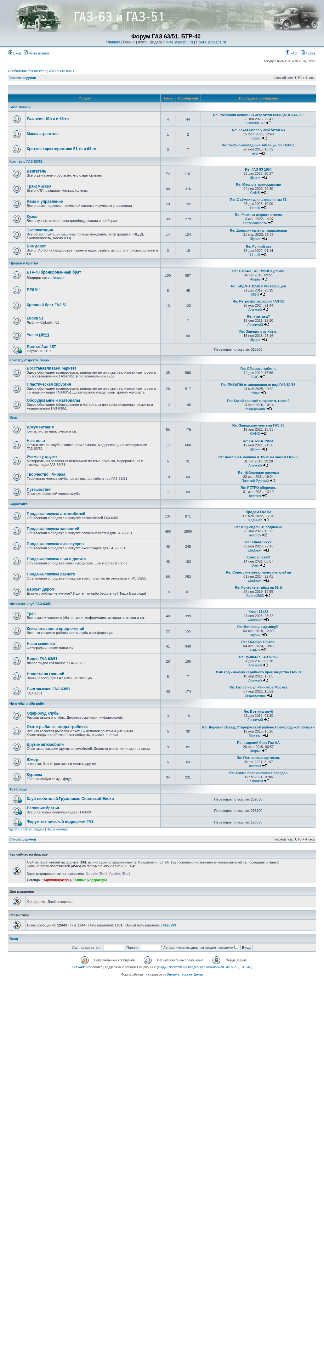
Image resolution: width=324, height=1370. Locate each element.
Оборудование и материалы (53, 400)
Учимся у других (42, 457)
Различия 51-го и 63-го (48, 118)
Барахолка (18, 504)
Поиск (308, 53)
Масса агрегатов (42, 134)
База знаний (20, 107)
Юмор (32, 759)
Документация (40, 427)
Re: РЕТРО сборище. (258, 488)
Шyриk (255, 177)
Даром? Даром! (41, 589)
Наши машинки (41, 644)
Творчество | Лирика (46, 474)
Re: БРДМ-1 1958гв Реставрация (258, 286)
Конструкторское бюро (29, 360)
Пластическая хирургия (49, 384)
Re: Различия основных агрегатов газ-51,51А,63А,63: (258, 115)
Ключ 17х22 (258, 612)
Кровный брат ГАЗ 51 (47, 305)
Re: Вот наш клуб (258, 711)
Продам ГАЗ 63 (258, 512)
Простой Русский (255, 481)
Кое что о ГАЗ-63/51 (26, 161)
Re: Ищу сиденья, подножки (258, 527)
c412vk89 (168, 925)
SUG (255, 377)
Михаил (255, 735)
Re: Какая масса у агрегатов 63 (258, 130)
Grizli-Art (78, 967)
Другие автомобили (45, 744)
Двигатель (37, 171)
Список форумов (22, 78)
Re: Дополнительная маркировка (258, 230)
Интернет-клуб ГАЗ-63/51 (30, 604)
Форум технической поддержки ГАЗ (60, 821)
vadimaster (56, 278)
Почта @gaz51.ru (211, 42)
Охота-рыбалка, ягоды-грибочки (57, 727)
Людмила (255, 520)
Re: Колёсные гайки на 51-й (258, 587)
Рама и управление (45, 201)
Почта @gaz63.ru (178, 42)
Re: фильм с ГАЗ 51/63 (258, 657)
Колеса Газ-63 (258, 557)
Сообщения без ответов (27, 71)
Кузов (32, 216)
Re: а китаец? (258, 316)
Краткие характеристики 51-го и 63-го (61, 149)
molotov (255, 535)
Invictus (255, 496)
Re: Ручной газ (258, 246)
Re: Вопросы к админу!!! (258, 627)
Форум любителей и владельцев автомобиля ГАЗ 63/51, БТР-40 (204, 967)
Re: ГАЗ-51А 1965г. (258, 441)
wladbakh (255, 550)
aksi (255, 153)
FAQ (291, 53)
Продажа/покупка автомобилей (56, 514)
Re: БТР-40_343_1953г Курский (258, 271)
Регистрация (36, 53)
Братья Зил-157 (41, 347)
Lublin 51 (35, 318)
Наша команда (57, 829)
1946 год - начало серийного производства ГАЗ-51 (258, 672)
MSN (255, 294)
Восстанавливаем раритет (51, 368)
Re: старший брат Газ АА (258, 742)
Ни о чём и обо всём (26, 703)
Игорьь (254, 279)
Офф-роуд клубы (43, 713)
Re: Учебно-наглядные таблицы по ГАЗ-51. (258, 145)
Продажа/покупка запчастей (53, 529)
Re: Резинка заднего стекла (258, 215)
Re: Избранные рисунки (258, 472)
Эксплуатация (40, 230)
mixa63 (254, 138)
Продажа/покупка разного (51, 574)
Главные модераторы (90, 880)
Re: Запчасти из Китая (258, 331)
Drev (255, 565)
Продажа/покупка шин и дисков (56, 559)
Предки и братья (23, 263)
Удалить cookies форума (26, 829)
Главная (113, 42)
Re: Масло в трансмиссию (258, 184)
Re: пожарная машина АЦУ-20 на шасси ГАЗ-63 (258, 457)
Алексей (255, 309)
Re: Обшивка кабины (258, 369)
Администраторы (57, 880)
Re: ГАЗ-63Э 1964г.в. (258, 642)
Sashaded (255, 781)
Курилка (34, 775)
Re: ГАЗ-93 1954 (258, 169)
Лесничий (255, 324)
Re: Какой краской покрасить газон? (258, 401)
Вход (15, 53)
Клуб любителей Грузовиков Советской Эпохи (70, 798)
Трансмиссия (39, 186)
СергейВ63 (255, 595)
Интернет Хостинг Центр (185, 974)
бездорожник (255, 409)
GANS (255, 193)
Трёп (31, 613)
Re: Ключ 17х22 (258, 542)
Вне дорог (36, 246)
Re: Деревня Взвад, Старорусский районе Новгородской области (258, 727)
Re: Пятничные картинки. (258, 758)
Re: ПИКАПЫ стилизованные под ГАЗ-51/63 (258, 385)
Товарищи (18, 789)
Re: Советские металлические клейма (258, 572)
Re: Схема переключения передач (258, 773)
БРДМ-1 (34, 290)
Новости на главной (45, 674)
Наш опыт (36, 441)
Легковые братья (43, 808)
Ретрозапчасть (255, 223)
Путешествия (39, 489)
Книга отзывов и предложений (55, 628)
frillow (255, 393)
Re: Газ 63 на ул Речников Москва (258, 687)
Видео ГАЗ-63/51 (42, 659)
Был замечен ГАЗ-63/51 (48, 689)
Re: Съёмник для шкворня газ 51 (258, 199)
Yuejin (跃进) (38, 335)
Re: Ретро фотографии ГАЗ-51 (258, 301)
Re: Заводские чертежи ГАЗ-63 (258, 425)
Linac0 (255, 208)
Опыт (14, 417)
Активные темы (61, 71)
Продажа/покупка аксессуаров (55, 544)
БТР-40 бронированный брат (54, 272)
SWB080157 (255, 123)
